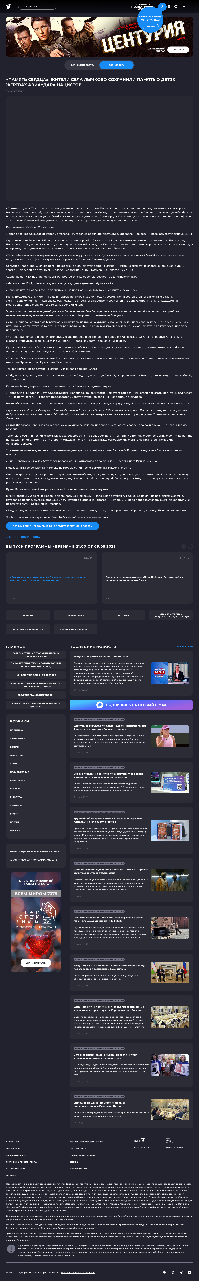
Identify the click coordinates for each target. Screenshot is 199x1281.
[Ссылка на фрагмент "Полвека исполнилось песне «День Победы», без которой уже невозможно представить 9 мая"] (147, 578)
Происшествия (19, 772)
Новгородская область (28, 629)
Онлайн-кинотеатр (16, 1155)
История (123, 615)
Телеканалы (23, 1240)
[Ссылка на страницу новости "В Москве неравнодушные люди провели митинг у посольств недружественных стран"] (131, 1065)
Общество (28, 615)
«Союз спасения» (128, 1204)
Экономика (17, 738)
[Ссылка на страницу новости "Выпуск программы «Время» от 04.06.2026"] (131, 673)
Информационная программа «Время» (34, 851)
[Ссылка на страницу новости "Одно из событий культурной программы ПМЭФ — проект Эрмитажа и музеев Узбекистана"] (131, 880)
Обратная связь (78, 1149)
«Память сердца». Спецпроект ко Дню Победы (171, 615)
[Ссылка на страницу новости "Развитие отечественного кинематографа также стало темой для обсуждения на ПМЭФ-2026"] (131, 928)
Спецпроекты (13, 1149)
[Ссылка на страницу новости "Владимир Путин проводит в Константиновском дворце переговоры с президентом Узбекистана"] (131, 972)
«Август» (81, 1204)
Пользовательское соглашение (86, 1142)
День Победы (75, 615)
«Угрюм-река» (146, 1204)
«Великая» (182, 1204)
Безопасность (19, 780)
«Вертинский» (13, 1207)
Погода (14, 822)
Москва (15, 830)
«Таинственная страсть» (34, 1207)
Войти (186, 7)
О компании (12, 1142)
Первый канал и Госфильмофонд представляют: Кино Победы (52, 526)
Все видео (11, 1175)
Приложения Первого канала (21, 1162)
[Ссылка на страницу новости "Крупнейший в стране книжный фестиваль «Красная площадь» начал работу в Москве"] (131, 830)
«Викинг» (159, 1204)
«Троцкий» (170, 1204)
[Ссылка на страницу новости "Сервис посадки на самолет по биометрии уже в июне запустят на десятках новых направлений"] (131, 782)
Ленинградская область (75, 629)
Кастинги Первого (15, 1169)
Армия (14, 763)
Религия (15, 788)
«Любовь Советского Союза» (102, 1204)
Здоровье (16, 805)
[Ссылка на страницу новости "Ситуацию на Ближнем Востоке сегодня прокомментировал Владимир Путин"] (131, 1109)
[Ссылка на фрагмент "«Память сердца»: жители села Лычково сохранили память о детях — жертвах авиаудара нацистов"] (51, 578)
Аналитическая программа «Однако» (34, 860)
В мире (14, 747)
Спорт (14, 814)
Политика (16, 730)
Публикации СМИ (78, 1169)
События (74, 1162)
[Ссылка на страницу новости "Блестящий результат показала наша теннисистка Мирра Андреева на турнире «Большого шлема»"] (131, 736)
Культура (16, 797)
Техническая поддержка (82, 1155)
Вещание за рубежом (174, 1143)
